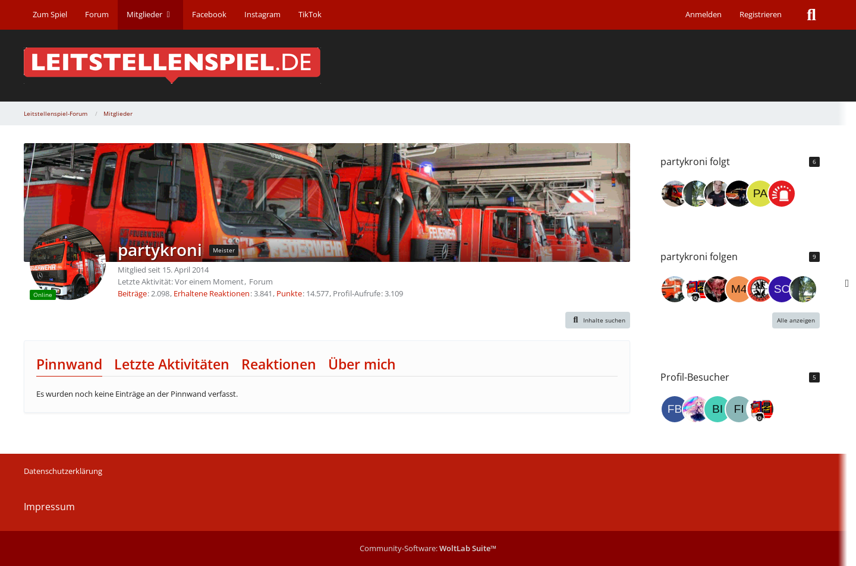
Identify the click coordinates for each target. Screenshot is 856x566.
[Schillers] (781, 289)
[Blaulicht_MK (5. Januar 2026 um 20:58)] (760, 409)
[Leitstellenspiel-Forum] (428, 66)
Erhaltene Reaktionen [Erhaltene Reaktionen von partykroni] (212, 293)
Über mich (362, 364)
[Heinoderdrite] (760, 289)
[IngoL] (717, 193)
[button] (598, 320)
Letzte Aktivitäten (171, 364)
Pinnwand (69, 364)
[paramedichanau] (760, 193)
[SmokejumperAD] (739, 193)
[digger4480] (696, 193)
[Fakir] (717, 289)
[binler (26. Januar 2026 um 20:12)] (717, 409)
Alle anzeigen (796, 320)
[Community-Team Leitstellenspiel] (781, 193)
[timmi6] (674, 289)
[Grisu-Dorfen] (674, 193)
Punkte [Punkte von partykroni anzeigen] (289, 293)
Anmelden (703, 14)
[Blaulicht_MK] (696, 289)
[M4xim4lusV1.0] (739, 289)
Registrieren (760, 14)
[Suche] (811, 15)
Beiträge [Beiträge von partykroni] (132, 293)
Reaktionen (278, 364)
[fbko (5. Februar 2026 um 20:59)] (674, 409)
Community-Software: (428, 548)
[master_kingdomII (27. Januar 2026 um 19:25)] (696, 409)
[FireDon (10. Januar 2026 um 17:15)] (739, 409)
